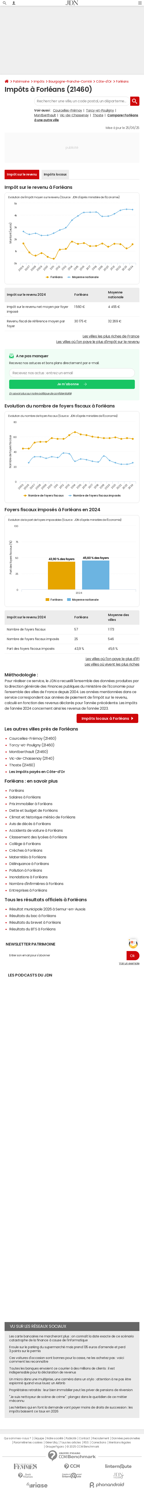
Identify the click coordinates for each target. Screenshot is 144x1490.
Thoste (98, 115)
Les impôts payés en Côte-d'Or (37, 771)
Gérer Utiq (51, 1442)
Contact (84, 1438)
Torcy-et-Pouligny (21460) (32, 745)
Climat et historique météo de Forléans (42, 817)
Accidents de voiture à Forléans (36, 830)
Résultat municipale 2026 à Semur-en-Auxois (47, 909)
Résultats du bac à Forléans (32, 916)
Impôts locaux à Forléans (107, 718)
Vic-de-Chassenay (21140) (31, 758)
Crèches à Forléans (25, 850)
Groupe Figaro (54, 1446)
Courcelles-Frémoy (67, 110)
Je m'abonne (68, 384)
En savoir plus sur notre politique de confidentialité (40, 393)
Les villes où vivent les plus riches (112, 664)
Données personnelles (126, 1438)
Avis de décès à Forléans (30, 824)
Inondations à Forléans (28, 877)
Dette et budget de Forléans (33, 810)
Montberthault (45, 115)
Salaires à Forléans (25, 797)
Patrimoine (21, 81)
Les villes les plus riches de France (111, 336)
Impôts (39, 81)
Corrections (98, 1442)
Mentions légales (120, 1442)
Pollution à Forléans (25, 870)
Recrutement (100, 1438)
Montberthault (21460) (28, 751)
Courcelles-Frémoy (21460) (32, 738)
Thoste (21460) (22, 765)
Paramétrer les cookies (28, 1442)
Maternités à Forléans (27, 857)
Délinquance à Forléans (29, 863)
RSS (86, 1442)
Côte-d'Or (104, 81)
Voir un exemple (129, 963)
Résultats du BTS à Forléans (32, 929)
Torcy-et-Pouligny (100, 110)
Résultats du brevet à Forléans (35, 922)
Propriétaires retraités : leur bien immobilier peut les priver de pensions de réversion (71, 1390)
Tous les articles (70, 1442)
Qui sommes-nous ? (17, 1438)
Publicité (71, 1438)
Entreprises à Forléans (28, 890)
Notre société (55, 1438)
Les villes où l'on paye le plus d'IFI (112, 659)
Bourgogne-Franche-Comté (70, 81)
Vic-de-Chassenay (74, 115)
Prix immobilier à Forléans (31, 804)
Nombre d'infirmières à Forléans (36, 883)
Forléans (122, 81)
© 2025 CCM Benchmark (82, 1446)
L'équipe (39, 1438)
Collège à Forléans (25, 843)
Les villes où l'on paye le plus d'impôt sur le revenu (97, 341)
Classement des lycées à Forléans (38, 837)
